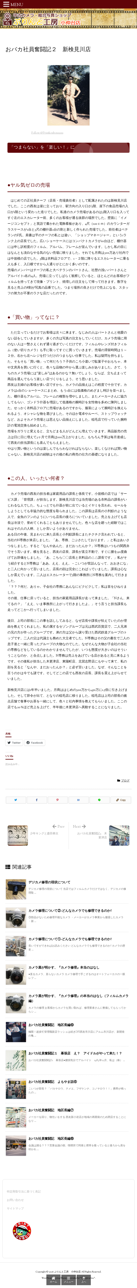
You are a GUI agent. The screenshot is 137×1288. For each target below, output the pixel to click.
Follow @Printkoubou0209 (47, 133)
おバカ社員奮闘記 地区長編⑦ (51, 1110)
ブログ (125, 781)
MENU (16, 5)
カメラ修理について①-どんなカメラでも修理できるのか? (70, 939)
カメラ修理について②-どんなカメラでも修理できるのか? (70, 911)
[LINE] (100, 800)
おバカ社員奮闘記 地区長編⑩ (51, 1025)
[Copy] (121, 800)
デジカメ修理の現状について (49, 882)
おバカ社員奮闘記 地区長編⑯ (51, 1139)
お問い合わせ (15, 1200)
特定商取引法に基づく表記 (24, 1192)
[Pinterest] (58, 800)
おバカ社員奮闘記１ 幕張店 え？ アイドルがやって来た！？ (75, 1053)
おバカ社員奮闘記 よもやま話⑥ (52, 1082)
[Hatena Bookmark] (79, 800)
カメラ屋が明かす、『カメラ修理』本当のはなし (63, 968)
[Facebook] (37, 800)
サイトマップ (15, 1209)
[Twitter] (16, 800)
